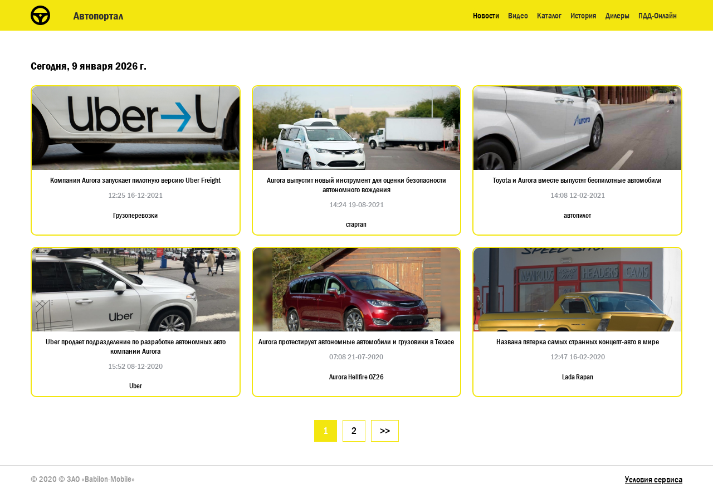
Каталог (549, 15)
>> (385, 430)
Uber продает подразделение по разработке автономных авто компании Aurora (136, 346)
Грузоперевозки (135, 215)
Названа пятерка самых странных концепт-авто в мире (577, 341)
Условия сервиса (653, 479)
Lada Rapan (577, 377)
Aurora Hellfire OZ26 (356, 377)
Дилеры (617, 15)
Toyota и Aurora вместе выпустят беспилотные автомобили (577, 180)
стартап (356, 224)
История (583, 15)
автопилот (577, 215)
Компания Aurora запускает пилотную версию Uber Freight (135, 180)
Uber (135, 386)
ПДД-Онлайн (657, 15)
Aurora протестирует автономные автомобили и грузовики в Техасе (356, 341)
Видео (518, 15)
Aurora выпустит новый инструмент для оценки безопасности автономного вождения (356, 184)
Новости (486, 15)
